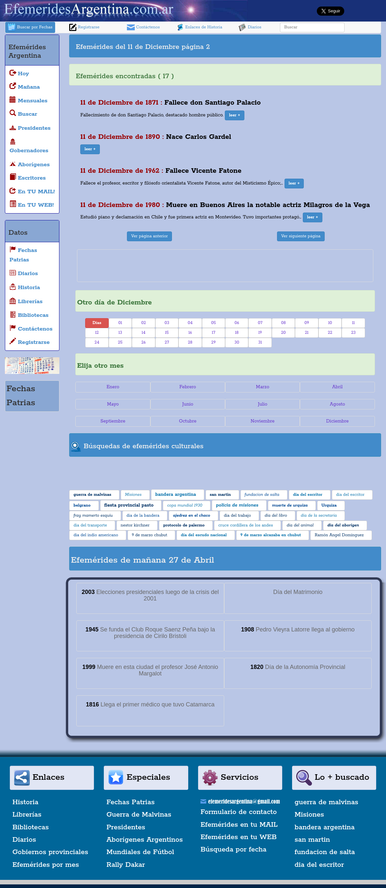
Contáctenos (143, 27)
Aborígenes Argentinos (144, 839)
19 (260, 332)
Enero (112, 387)
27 (167, 342)
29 (213, 342)
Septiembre (112, 421)
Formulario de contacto (239, 812)
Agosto (337, 404)
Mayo (113, 404)
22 (330, 332)
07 (260, 322)
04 (190, 322)
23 (353, 332)
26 (143, 342)
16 (190, 332)
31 (260, 342)
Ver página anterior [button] (149, 236)
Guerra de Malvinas (138, 814)
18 (237, 332)
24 (97, 342)
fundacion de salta (325, 852)
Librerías (26, 814)
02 (143, 322)
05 (213, 322)
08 (283, 322)
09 (306, 322)
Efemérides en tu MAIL (239, 824)
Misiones (309, 814)
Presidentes (125, 827)
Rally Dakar (125, 864)
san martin (312, 839)
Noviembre (262, 421)
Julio (262, 404)
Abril (337, 387)
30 (237, 342)
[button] (234, 115)
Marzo (262, 387)
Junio (187, 404)
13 (120, 332)
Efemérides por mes (45, 864)
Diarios (250, 27)
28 (190, 342)
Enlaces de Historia (199, 27)
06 (237, 322)
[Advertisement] (306, 46)
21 (307, 332)
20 (283, 332)
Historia (25, 802)
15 (167, 332)
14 (144, 332)
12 (97, 332)
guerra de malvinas (326, 802)
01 (120, 322)
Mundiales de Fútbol (140, 852)
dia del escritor (319, 864)
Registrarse (84, 27)
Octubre (188, 421)
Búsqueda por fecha (234, 849)
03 (166, 322)
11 (353, 322)
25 (120, 342)
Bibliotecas (30, 827)
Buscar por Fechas (30, 27)
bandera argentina (325, 827)
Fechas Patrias (130, 802)
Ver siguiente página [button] (301, 236)
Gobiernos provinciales (50, 852)
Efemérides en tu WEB (239, 837)
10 (330, 322)
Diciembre (337, 421)
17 (213, 332)
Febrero (187, 387)
